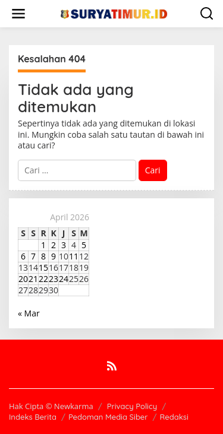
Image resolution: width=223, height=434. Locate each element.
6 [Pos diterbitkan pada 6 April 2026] (23, 256)
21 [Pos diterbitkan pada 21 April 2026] (33, 278)
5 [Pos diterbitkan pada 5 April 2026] (83, 245)
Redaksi (174, 417)
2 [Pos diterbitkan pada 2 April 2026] (53, 245)
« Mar (29, 313)
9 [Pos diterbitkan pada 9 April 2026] (53, 256)
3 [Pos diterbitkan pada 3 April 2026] (63, 245)
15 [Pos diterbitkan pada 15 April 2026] (43, 267)
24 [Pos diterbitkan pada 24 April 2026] (63, 278)
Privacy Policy (132, 406)
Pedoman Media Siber (108, 417)
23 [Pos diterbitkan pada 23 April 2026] (53, 278)
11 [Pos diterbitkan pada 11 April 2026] (73, 256)
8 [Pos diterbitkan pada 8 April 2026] (43, 256)
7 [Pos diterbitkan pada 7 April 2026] (33, 256)
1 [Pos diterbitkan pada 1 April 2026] (43, 245)
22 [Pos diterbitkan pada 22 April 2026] (43, 278)
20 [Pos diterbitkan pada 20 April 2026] (23, 278)
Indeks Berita (32, 417)
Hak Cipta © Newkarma (51, 406)
